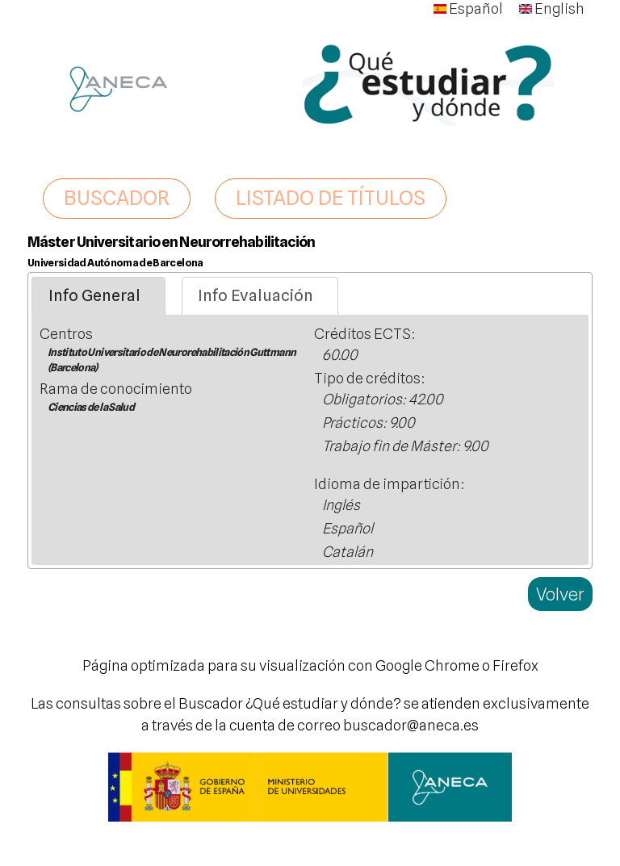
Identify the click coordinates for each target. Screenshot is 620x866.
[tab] (98, 296)
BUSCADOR (117, 198)
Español (468, 8)
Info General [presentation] (94, 295)
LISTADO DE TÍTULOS (330, 198)
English (551, 8)
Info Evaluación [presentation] (255, 295)
